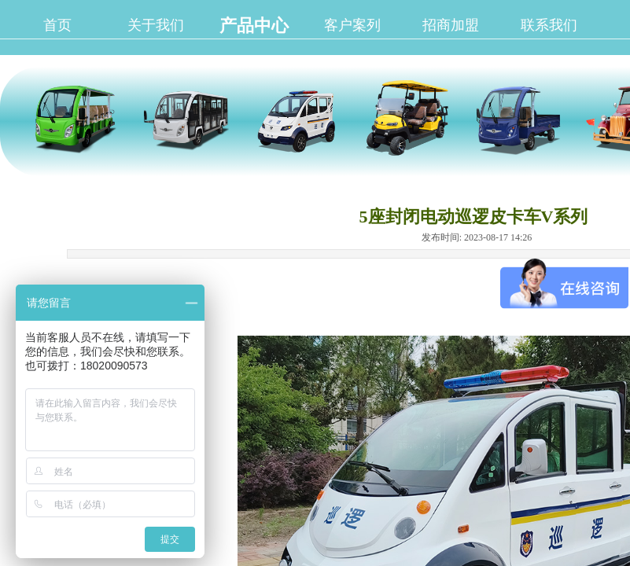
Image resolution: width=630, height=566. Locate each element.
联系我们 (549, 25)
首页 (57, 25)
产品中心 (254, 25)
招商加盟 (450, 25)
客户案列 (352, 25)
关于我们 (155, 25)
